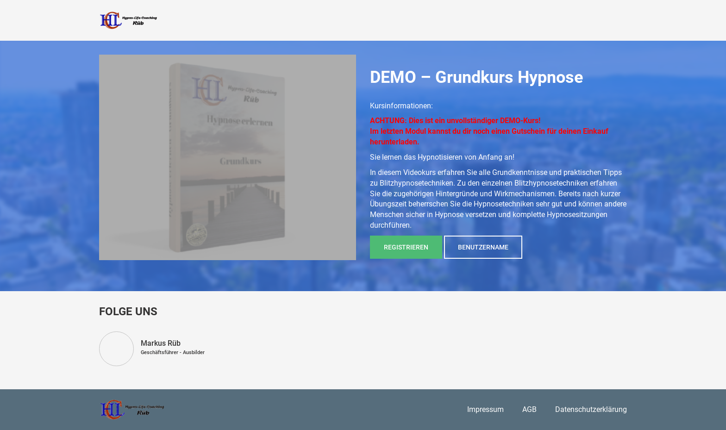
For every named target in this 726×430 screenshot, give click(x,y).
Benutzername (483, 247)
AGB (529, 409)
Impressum (485, 409)
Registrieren (406, 247)
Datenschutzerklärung (591, 409)
